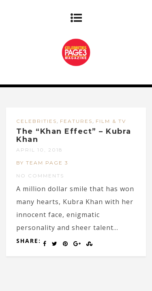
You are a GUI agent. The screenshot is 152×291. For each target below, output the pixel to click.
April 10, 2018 (39, 150)
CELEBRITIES (36, 121)
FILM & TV (111, 121)
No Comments (40, 176)
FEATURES (76, 121)
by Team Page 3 (42, 163)
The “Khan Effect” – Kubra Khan (73, 135)
